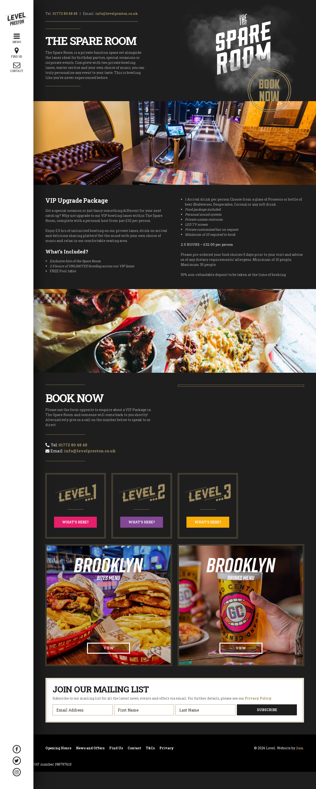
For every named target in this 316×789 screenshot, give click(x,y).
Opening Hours (58, 748)
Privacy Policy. (258, 698)
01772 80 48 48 (65, 13)
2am (299, 748)
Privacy (166, 748)
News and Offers (90, 748)
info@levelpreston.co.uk (116, 13)
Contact (134, 748)
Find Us (116, 748)
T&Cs (150, 748)
